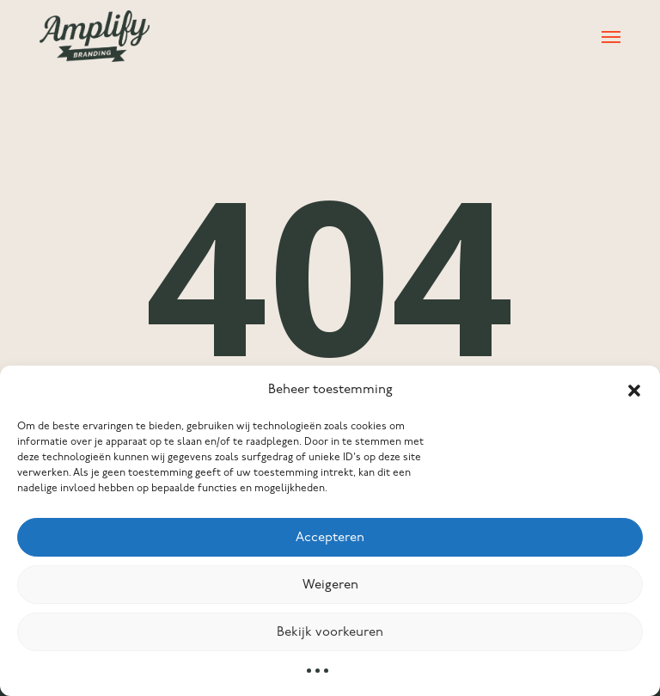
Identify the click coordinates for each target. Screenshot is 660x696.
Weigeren (330, 585)
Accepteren (330, 537)
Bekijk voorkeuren (330, 632)
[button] (634, 390)
